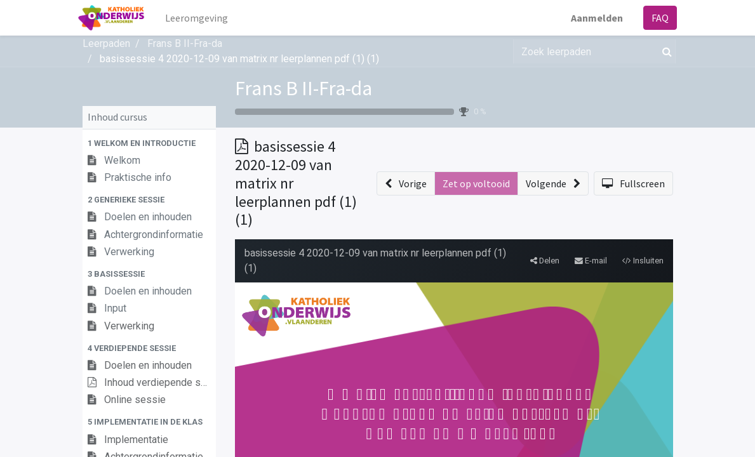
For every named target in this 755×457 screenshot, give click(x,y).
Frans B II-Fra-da (303, 88)
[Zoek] (664, 51)
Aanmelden (593, 17)
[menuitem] (200, 17)
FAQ (656, 17)
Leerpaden (106, 43)
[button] (149, 143)
